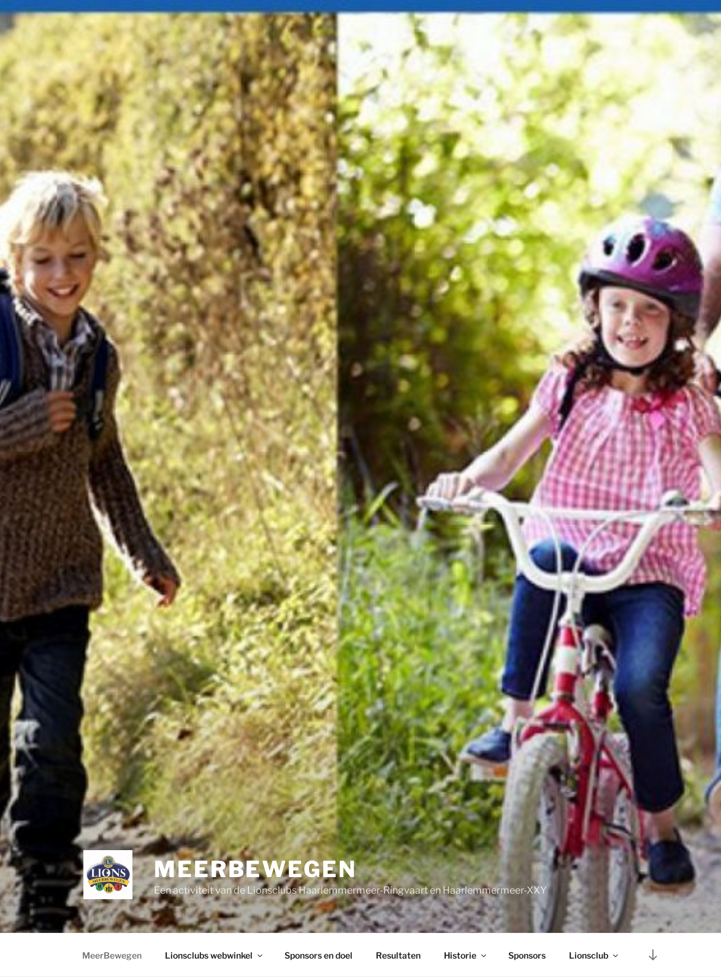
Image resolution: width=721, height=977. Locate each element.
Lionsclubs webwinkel (214, 955)
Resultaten (398, 955)
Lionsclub (594, 955)
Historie (466, 955)
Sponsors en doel (318, 955)
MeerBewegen (255, 869)
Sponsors (527, 955)
